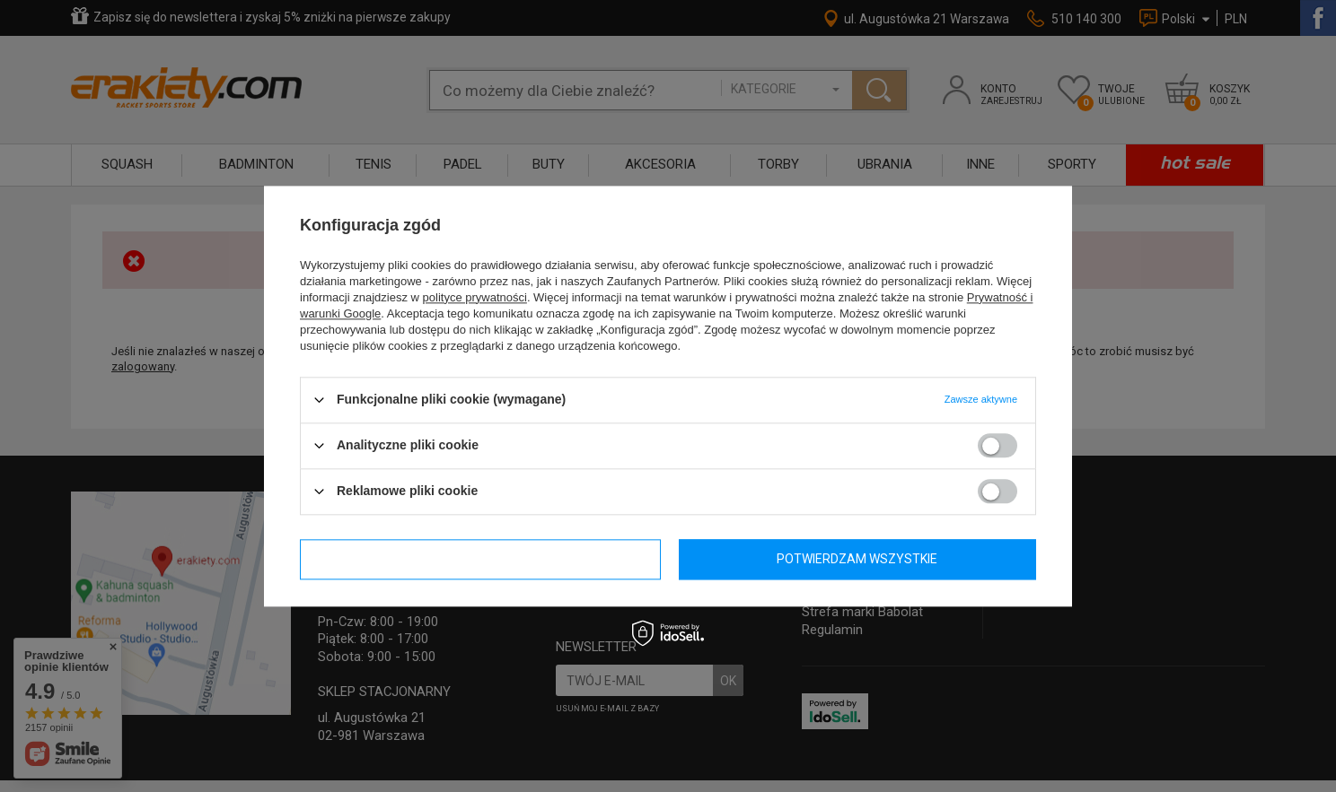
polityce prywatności (475, 297)
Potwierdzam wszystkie (857, 559)
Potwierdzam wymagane (480, 559)
